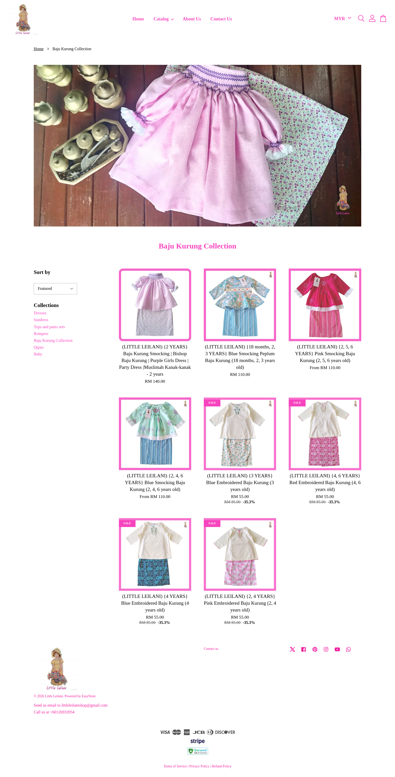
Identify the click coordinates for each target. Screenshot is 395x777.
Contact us (211, 649)
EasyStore (88, 696)
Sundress (41, 320)
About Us (192, 18)
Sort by (42, 272)
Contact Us (221, 18)
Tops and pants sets (49, 327)
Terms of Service (175, 766)
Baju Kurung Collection (53, 340)
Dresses (40, 313)
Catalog (164, 18)
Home (138, 18)
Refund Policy (222, 766)
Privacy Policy (199, 766)
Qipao (39, 347)
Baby (38, 354)
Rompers (41, 333)
